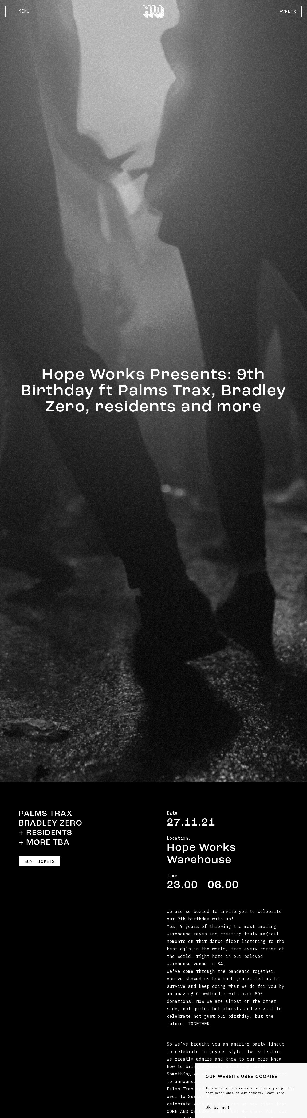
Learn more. (275, 1093)
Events (288, 11)
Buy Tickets (39, 861)
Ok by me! (218, 1107)
